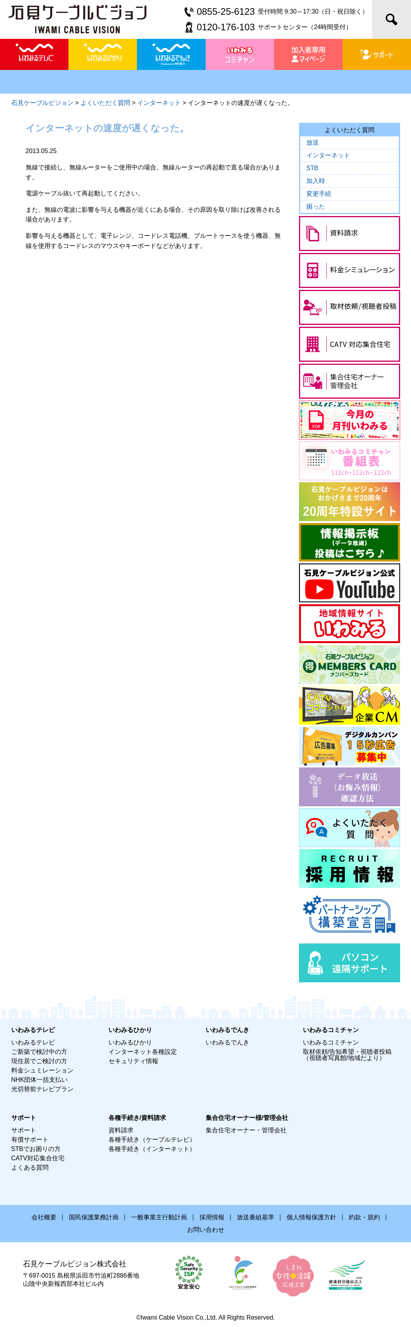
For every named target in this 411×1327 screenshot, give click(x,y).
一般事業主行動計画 (159, 1217)
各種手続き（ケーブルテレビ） (152, 1139)
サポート (23, 1130)
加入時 (315, 181)
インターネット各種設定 (142, 1051)
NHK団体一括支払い (39, 1079)
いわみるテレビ (33, 1042)
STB (312, 168)
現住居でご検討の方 (39, 1061)
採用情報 (211, 1217)
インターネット (328, 155)
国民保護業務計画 (94, 1217)
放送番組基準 (255, 1217)
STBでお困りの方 (36, 1149)
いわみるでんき (227, 1042)
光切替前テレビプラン (42, 1089)
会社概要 (43, 1217)
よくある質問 (30, 1167)
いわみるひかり (130, 1042)
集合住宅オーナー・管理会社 (246, 1130)
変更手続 (318, 193)
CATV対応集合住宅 (38, 1158)
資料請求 (120, 1130)
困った (315, 206)
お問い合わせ (205, 1229)
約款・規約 (364, 1217)
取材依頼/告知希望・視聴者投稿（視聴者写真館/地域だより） (347, 1054)
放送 (312, 142)
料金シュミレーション (42, 1070)
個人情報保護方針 (311, 1217)
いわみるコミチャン (331, 1042)
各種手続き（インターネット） (152, 1149)
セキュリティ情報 (133, 1061)
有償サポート (30, 1139)
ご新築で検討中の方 (39, 1051)
